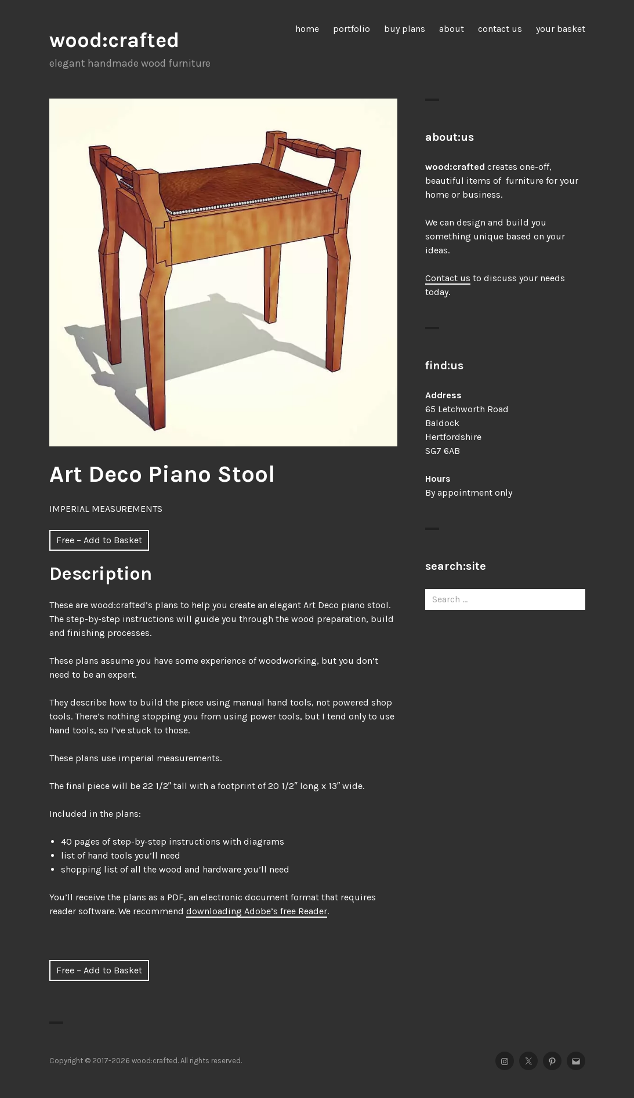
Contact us (447, 277)
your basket (560, 28)
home (307, 28)
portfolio (351, 28)
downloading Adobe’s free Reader (256, 911)
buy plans (404, 28)
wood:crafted (114, 40)
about (451, 28)
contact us (500, 28)
